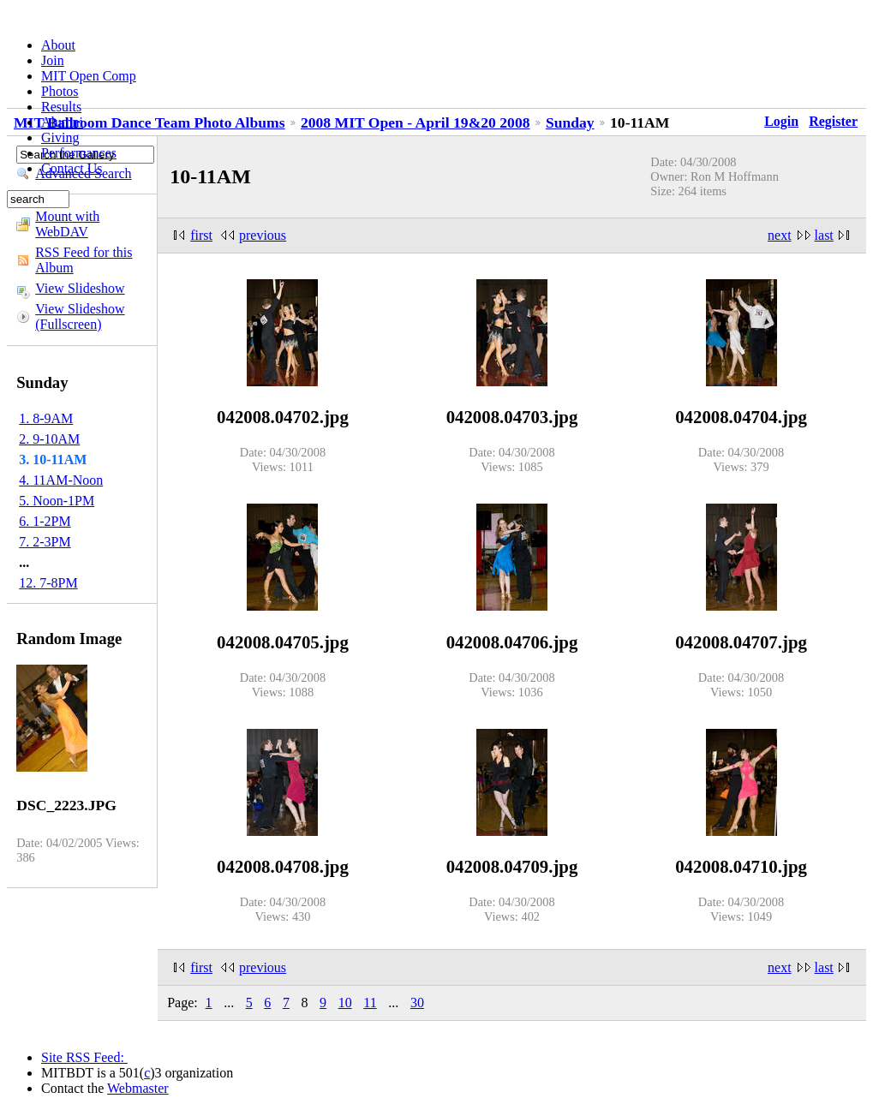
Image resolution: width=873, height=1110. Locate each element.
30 (417, 1002)
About (58, 45)
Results (61, 106)
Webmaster (138, 1088)
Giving (60, 137)
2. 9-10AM (49, 439)
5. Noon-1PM (56, 500)
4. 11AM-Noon (61, 480)
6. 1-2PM (44, 521)
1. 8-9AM (46, 418)
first (201, 235)
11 (369, 1002)
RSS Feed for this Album (83, 260)
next (780, 235)
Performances (79, 153)
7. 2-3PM (44, 541)
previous (262, 235)
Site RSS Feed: (84, 1057)
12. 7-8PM (48, 583)
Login (781, 121)
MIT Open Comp (88, 76)
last (824, 235)
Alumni (62, 122)
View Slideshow (79, 288)
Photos (60, 91)
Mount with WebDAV (67, 224)
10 (345, 1002)
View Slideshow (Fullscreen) (79, 316)
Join (52, 60)
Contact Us (72, 168)
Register (833, 121)
